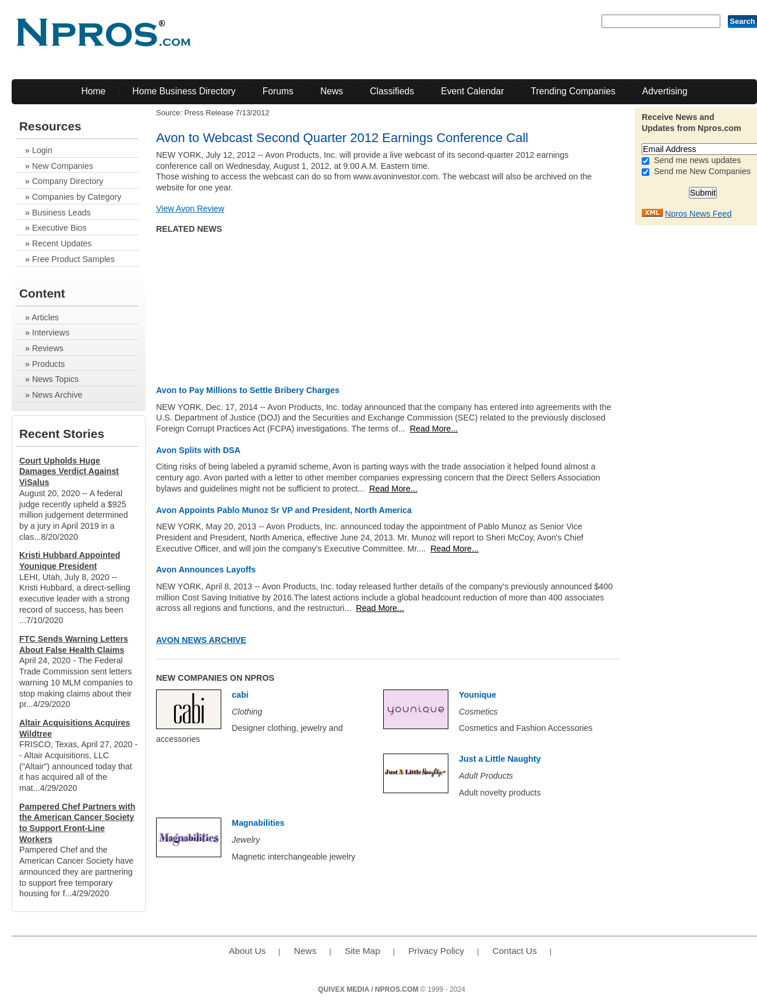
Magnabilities (258, 823)
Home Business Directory (183, 91)
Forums (278, 91)
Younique (477, 694)
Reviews (47, 348)
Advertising (665, 91)
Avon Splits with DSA (198, 450)
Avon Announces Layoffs (206, 569)
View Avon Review (190, 208)
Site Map (362, 951)
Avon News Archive (201, 640)
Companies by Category (76, 196)
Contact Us (515, 951)
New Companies (62, 166)
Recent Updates (62, 243)
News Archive (57, 395)
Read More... (434, 428)
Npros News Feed (698, 213)
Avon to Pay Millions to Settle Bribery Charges (247, 390)
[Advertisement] (710, 406)
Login (42, 150)
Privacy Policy (436, 951)
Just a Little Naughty (500, 758)
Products (48, 364)
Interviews (50, 332)
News (331, 91)
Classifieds (392, 91)
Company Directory (67, 181)
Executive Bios (59, 227)
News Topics (55, 379)
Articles (45, 317)
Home (93, 91)
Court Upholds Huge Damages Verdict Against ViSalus (69, 471)
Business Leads (61, 212)
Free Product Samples (73, 259)
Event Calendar (472, 91)
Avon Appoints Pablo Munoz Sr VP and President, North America (284, 510)
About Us (247, 951)
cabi (240, 694)
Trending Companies (573, 91)
